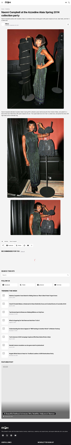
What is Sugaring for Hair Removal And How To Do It (24, 320)
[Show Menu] (2, 2)
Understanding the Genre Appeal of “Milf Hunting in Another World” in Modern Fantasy (34, 328)
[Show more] (31, 245)
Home (2, 9)
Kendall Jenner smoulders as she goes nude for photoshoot (26, 345)
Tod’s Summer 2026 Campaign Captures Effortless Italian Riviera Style (30, 337)
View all (23, 251)
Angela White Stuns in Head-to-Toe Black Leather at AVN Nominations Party (31, 353)
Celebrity (7, 9)
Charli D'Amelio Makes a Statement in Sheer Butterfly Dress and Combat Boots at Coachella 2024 (37, 304)
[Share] (68, 24)
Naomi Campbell (13, 241)
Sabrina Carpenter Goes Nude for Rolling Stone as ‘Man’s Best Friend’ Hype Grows (33, 295)
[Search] (69, 2)
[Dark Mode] (66, 2)
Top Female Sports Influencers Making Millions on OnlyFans (26, 312)
